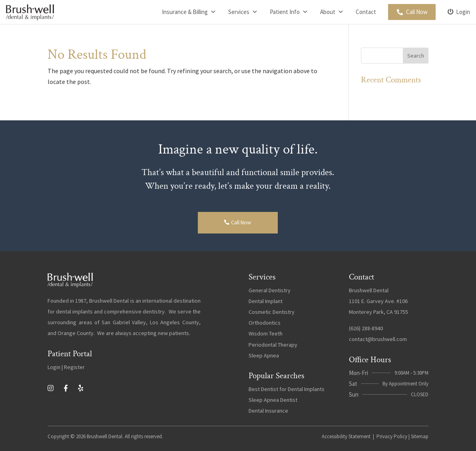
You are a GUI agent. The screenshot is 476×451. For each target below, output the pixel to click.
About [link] (332, 12)
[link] (30, 12)
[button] (415, 56)
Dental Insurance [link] (268, 410)
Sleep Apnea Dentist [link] (273, 399)
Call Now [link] (417, 12)
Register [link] (74, 367)
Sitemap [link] (419, 436)
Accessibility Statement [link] (346, 436)
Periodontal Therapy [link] (273, 344)
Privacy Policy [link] (391, 436)
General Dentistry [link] (270, 290)
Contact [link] (366, 12)
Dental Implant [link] (266, 301)
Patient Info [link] (289, 12)
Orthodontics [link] (265, 322)
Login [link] (463, 12)
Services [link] (243, 12)
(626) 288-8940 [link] (366, 328)
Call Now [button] (241, 222)
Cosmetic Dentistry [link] (272, 311)
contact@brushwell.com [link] (378, 339)
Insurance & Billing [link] (189, 12)
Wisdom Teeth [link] (266, 333)
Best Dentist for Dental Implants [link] (287, 389)
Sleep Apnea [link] (264, 355)
